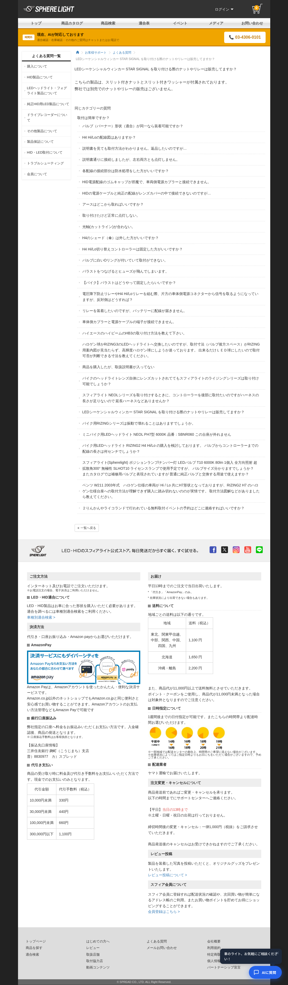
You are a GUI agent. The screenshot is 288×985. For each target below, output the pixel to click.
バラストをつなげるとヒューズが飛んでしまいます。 (125, 271)
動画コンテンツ (98, 967)
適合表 (144, 23)
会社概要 (214, 941)
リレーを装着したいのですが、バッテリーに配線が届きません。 (134, 311)
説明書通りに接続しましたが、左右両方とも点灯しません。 (131, 159)
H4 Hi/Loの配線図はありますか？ (109, 137)
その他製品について (42, 131)
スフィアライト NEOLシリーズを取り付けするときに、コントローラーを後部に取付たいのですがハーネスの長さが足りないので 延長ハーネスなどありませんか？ (170, 398)
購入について (37, 66)
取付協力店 (94, 961)
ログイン (224, 9)
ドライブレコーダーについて (47, 117)
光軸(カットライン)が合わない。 (108, 227)
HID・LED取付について (45, 152)
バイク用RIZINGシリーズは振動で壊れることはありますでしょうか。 (138, 423)
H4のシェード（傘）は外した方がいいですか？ (120, 238)
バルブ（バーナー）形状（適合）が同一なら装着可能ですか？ (132, 126)
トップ (36, 23)
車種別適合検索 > (41, 617)
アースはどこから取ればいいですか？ (113, 204)
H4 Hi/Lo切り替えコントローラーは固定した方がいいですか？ (132, 249)
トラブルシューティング (45, 163)
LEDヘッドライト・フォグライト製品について (47, 90)
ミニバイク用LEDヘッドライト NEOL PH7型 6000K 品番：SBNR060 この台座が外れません (156, 434)
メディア (216, 23)
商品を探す (34, 948)
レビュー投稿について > (167, 875)
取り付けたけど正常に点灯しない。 (111, 215)
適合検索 (32, 954)
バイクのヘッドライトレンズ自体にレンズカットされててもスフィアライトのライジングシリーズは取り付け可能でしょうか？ (170, 381)
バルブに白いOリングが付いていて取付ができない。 (125, 260)
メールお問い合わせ (162, 948)
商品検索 (108, 23)
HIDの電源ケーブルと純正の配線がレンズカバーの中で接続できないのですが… (146, 193)
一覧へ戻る (86, 528)
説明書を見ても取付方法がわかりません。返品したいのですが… (134, 148)
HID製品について (40, 77)
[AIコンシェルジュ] (265, 972)
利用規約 (214, 948)
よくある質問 (122, 52)
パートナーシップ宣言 (224, 967)
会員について (37, 174)
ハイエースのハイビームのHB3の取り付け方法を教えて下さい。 (134, 333)
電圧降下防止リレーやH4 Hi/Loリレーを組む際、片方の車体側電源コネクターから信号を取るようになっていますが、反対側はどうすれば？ (170, 296)
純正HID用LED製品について (48, 104)
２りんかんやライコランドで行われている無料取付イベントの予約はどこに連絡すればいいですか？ (163, 508)
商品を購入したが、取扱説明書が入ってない (118, 367)
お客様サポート (96, 52)
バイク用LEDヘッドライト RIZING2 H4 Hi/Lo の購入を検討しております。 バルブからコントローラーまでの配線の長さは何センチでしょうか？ (170, 448)
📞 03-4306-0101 (245, 37)
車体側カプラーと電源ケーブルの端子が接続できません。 (129, 322)
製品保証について (40, 142)
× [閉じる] (277, 953)
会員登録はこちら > (164, 912)
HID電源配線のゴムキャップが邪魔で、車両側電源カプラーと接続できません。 (146, 182)
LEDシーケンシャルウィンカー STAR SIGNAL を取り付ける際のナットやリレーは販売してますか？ (163, 412)
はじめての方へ (98, 941)
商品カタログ (72, 23)
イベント (180, 23)
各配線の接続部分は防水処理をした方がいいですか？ (125, 171)
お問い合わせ (252, 23)
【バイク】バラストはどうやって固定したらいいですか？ (129, 283)
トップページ (36, 941)
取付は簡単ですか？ (93, 118)
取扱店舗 (93, 954)
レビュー (93, 948)
